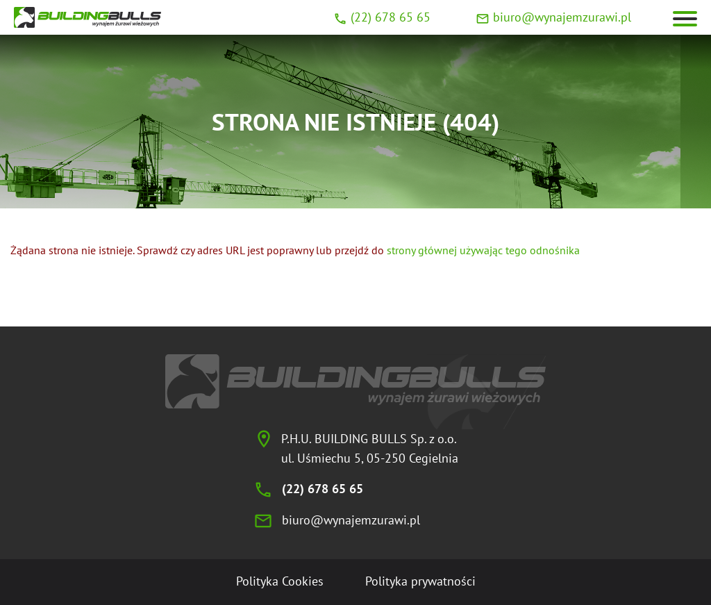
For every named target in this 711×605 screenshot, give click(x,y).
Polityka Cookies (280, 581)
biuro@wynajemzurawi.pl (562, 17)
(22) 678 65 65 (390, 17)
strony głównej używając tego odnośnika (483, 250)
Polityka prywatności (420, 581)
